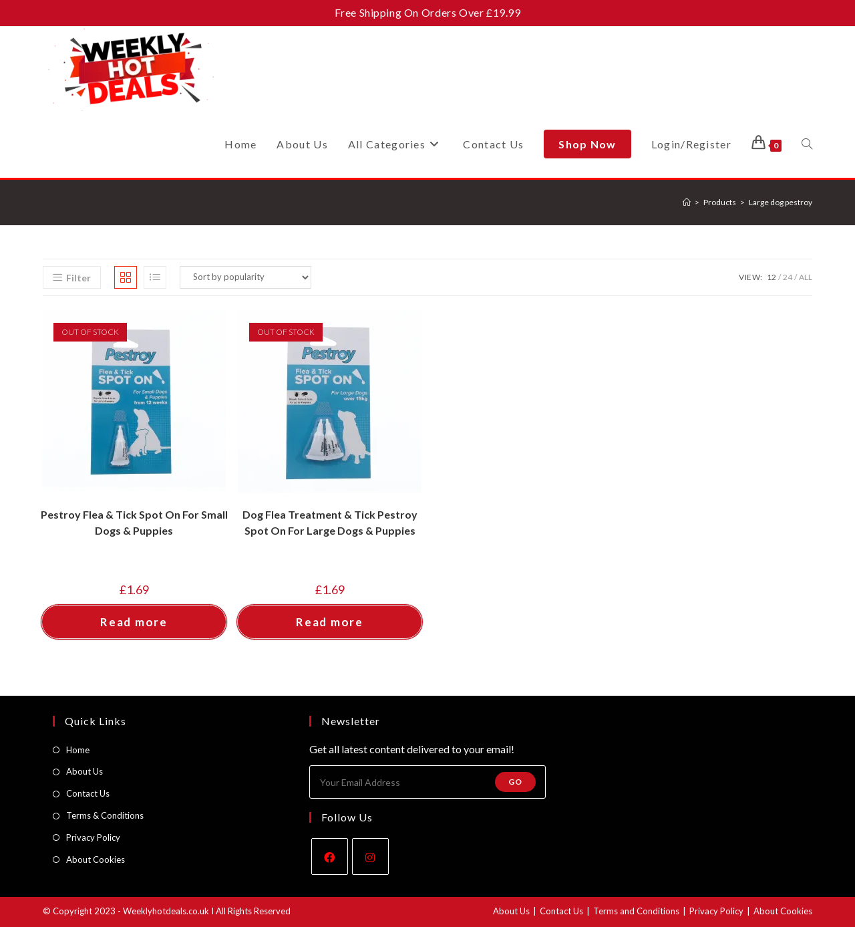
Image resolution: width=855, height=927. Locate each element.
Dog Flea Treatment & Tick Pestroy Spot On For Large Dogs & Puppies (329, 522)
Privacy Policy (93, 837)
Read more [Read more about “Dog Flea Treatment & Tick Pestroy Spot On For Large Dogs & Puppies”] (329, 622)
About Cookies (95, 859)
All (805, 277)
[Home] (687, 202)
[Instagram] (370, 856)
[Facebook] (329, 856)
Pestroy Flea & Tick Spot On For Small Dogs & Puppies (134, 522)
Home (78, 750)
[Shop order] (245, 277)
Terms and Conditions (636, 911)
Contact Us (88, 793)
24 (787, 277)
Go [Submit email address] (515, 782)
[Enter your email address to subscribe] (427, 782)
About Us (84, 771)
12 (771, 277)
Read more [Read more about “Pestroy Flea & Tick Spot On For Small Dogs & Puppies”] (133, 622)
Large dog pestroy (780, 202)
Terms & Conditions (105, 815)
